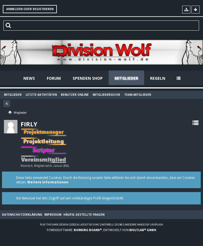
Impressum (52, 215)
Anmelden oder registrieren (29, 9)
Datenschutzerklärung (22, 215)
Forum (54, 78)
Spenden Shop (88, 78)
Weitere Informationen (47, 182)
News (29, 78)
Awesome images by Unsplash (143, 224)
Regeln (157, 78)
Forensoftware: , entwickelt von (101, 230)
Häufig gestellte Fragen (83, 215)
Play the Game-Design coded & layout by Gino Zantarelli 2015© (81, 224)
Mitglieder (126, 78)
